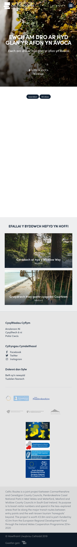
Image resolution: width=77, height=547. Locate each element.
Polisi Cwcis (11, 336)
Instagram (13, 359)
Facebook (13, 352)
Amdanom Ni (12, 328)
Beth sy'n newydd (15, 375)
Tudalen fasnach (14, 378)
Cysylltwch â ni (13, 332)
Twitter (11, 355)
